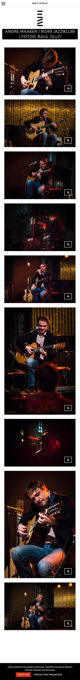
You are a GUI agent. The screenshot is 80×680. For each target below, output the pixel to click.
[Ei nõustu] (74, 671)
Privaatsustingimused (48, 674)
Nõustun (23, 674)
